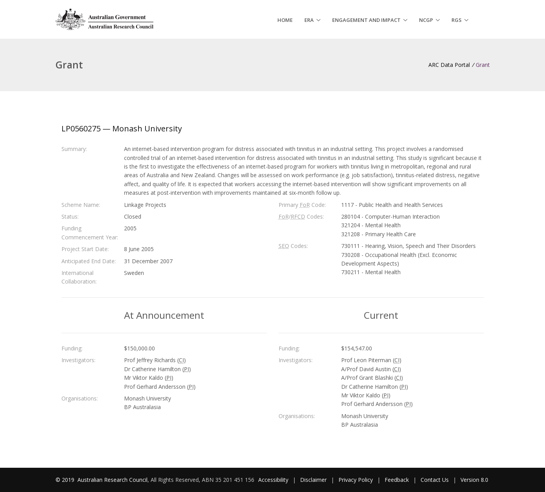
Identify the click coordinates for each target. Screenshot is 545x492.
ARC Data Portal (449, 64)
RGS (456, 19)
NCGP (426, 19)
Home (285, 19)
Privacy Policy (355, 479)
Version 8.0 (474, 479)
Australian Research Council (112, 479)
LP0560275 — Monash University (121, 128)
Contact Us (435, 479)
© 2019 (66, 479)
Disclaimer (313, 479)
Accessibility (273, 479)
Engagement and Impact (366, 19)
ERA (309, 19)
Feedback (397, 479)
